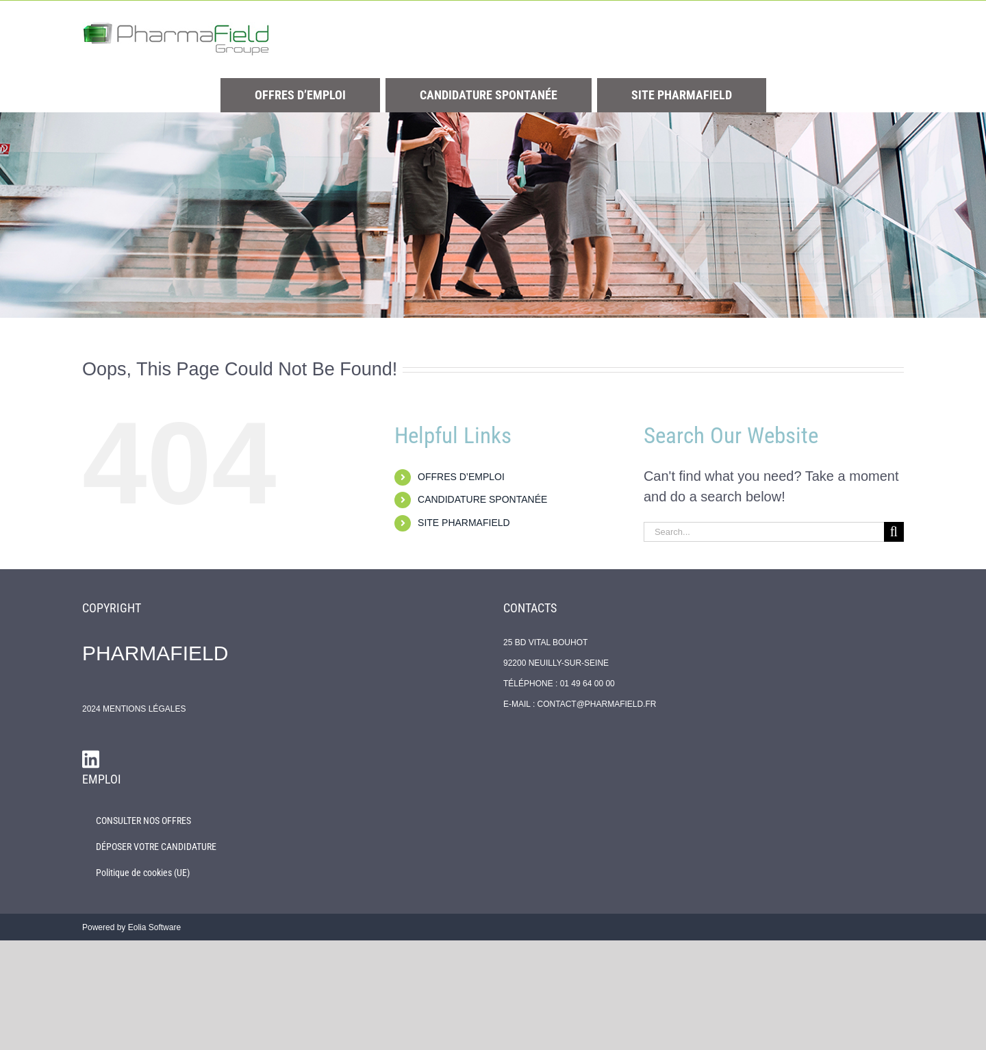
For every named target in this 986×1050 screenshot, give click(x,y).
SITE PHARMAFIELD (464, 522)
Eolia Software (154, 927)
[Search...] (764, 532)
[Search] (894, 532)
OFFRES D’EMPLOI (461, 476)
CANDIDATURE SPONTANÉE (482, 499)
